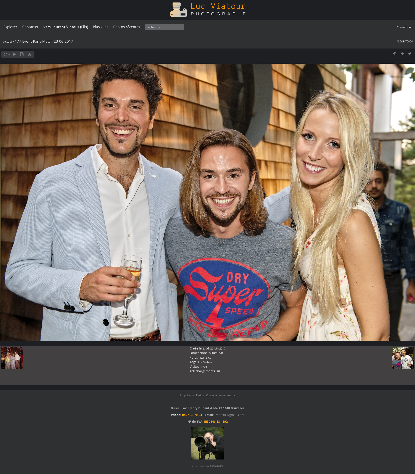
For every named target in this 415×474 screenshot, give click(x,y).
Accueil (7, 42)
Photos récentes (126, 26)
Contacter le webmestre (220, 395)
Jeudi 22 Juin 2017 (214, 348)
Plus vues (100, 26)
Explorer (10, 26)
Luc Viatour (205, 362)
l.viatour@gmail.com (229, 415)
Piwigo (200, 395)
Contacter (30, 26)
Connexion (404, 27)
